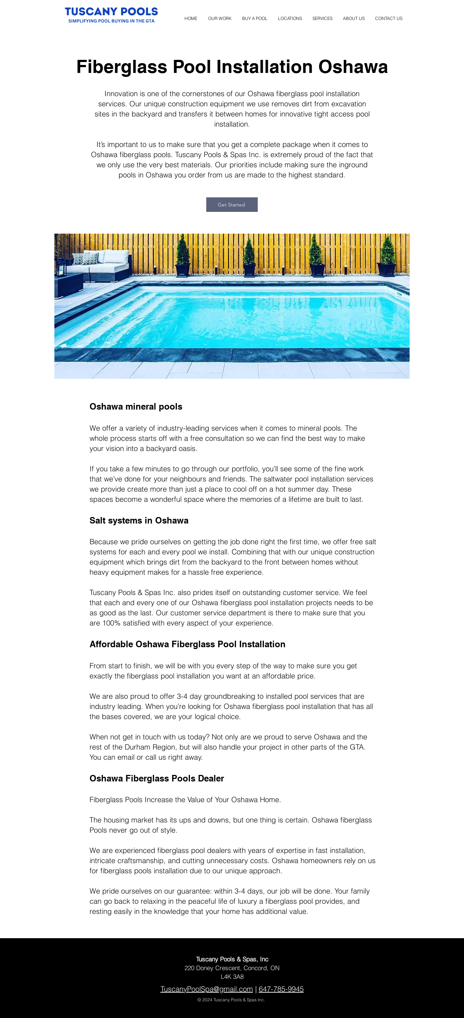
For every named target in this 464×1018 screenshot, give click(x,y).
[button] (290, 15)
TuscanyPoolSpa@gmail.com (207, 988)
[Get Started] (232, 204)
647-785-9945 (281, 988)
